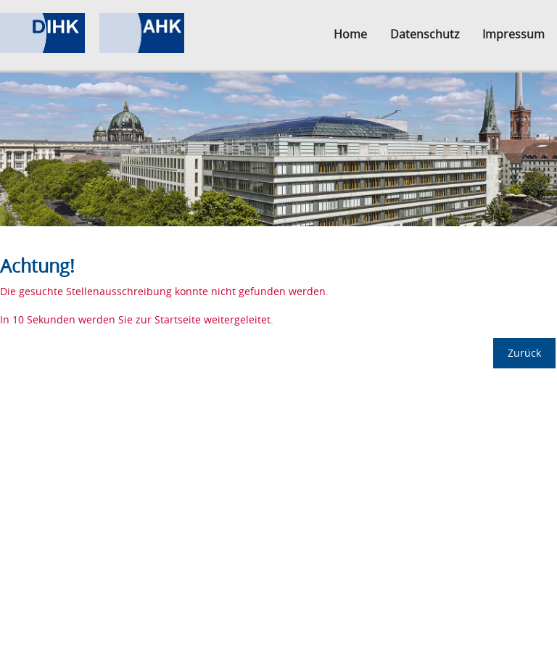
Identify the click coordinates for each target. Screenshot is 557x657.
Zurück (524, 353)
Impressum (513, 34)
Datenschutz (424, 34)
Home (350, 34)
